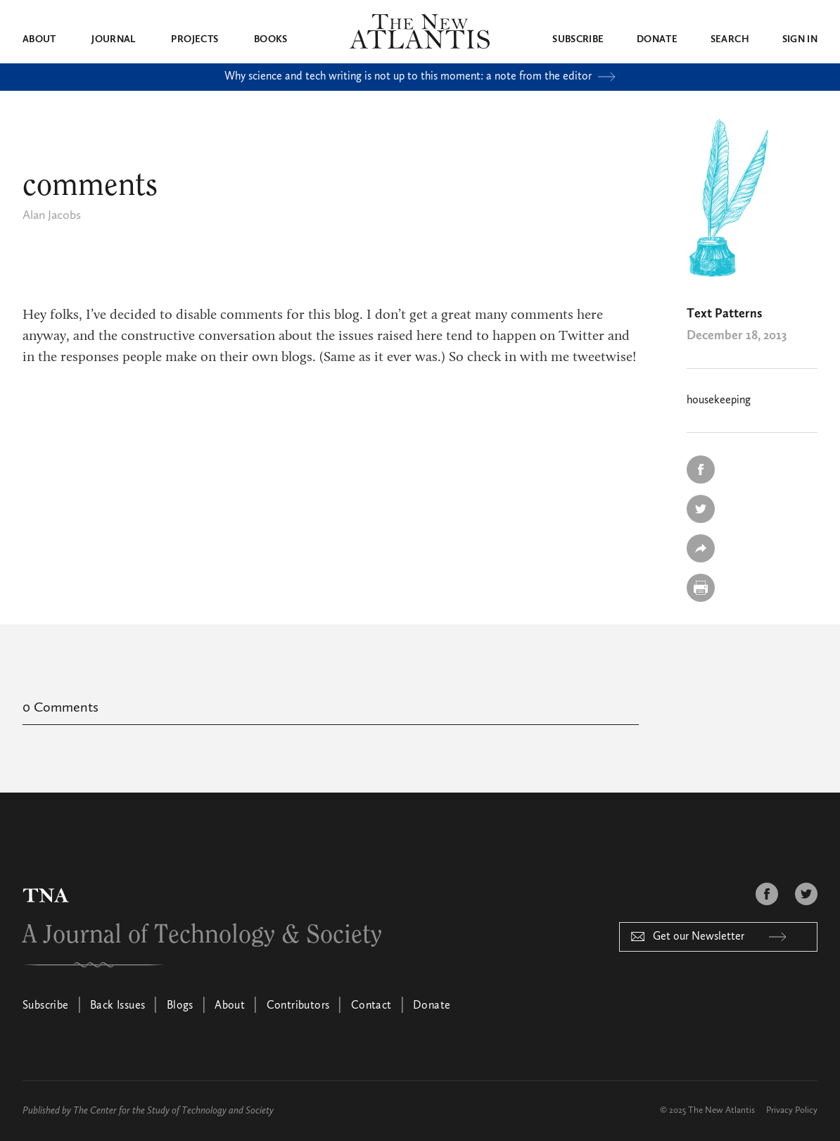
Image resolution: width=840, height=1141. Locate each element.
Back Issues (117, 1005)
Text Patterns (724, 314)
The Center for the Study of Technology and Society (173, 1111)
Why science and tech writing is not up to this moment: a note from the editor (420, 76)
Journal (113, 39)
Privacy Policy (791, 1110)
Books (271, 39)
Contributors (298, 1005)
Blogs (180, 1005)
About (39, 39)
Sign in (799, 39)
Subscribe (578, 39)
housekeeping (719, 400)
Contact (371, 1005)
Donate (657, 39)
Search (730, 39)
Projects (194, 39)
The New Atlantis (721, 1110)
